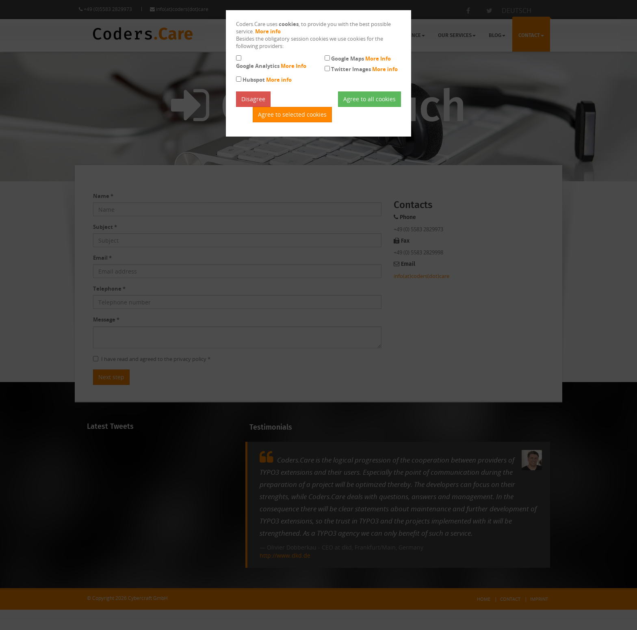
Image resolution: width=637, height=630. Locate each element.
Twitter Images (364, 69)
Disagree (253, 99)
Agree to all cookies (369, 99)
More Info (293, 66)
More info (268, 31)
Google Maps (361, 58)
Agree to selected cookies (292, 114)
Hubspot (267, 79)
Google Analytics (271, 66)
